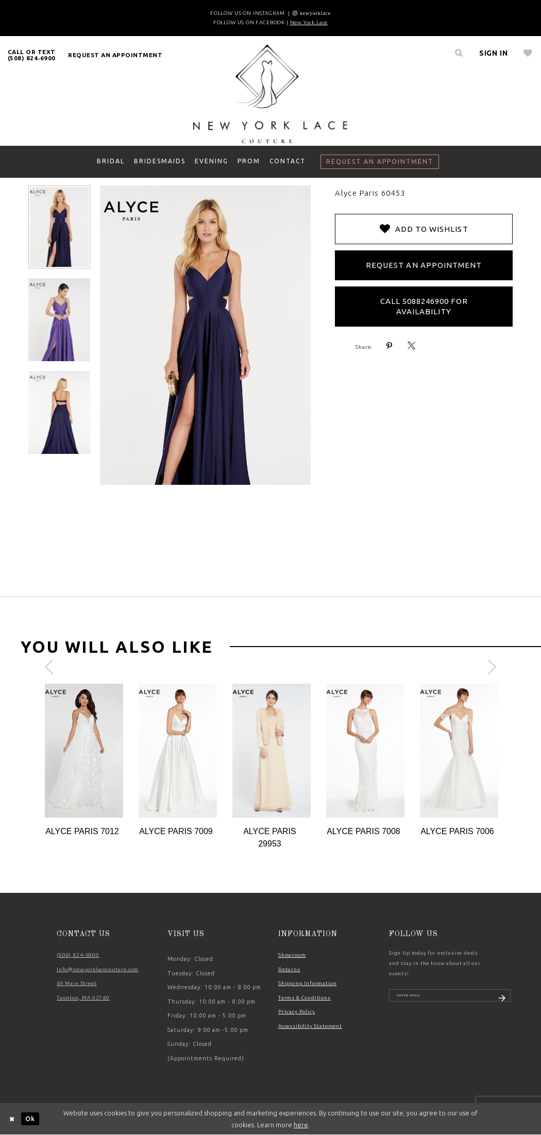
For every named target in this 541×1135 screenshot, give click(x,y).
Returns (289, 969)
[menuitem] (32, 55)
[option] (84, 761)
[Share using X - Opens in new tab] (412, 346)
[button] (493, 53)
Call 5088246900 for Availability (424, 306)
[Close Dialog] (12, 1118)
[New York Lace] (270, 93)
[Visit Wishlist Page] (528, 53)
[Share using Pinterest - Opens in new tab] (389, 346)
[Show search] (459, 53)
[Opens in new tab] (312, 13)
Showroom (292, 955)
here (301, 1124)
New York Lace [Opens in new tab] (309, 22)
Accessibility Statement (310, 1026)
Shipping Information (307, 983)
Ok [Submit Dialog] (30, 1118)
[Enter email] (450, 999)
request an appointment (115, 55)
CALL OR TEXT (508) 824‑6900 (32, 54)
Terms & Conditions (304, 998)
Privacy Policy (296, 1011)
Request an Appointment (424, 265)
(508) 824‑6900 (78, 955)
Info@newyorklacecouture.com (98, 969)
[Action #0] (84, 751)
